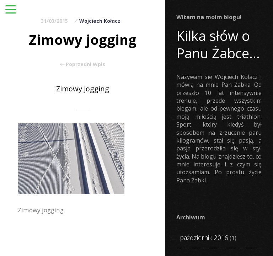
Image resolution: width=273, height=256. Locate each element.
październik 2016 (204, 237)
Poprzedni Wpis (82, 64)
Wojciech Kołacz (100, 20)
